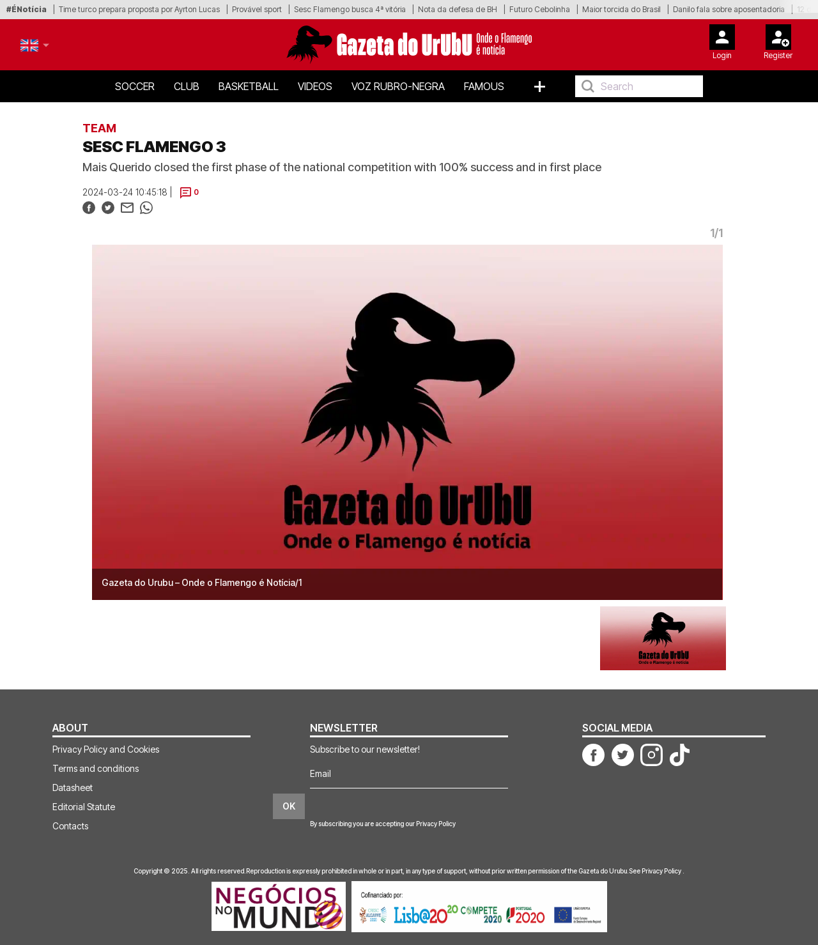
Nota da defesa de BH (457, 9)
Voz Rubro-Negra (398, 86)
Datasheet (72, 787)
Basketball (249, 86)
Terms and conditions (95, 768)
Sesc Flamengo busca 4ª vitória (350, 9)
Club (186, 86)
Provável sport (257, 9)
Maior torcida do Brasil (621, 9)
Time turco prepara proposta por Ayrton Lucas (139, 9)
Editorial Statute (83, 806)
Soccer (135, 86)
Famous (484, 86)
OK (288, 806)
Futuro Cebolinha (539, 9)
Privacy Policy (436, 823)
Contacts (70, 825)
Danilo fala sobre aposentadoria (729, 9)
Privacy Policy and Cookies (105, 749)
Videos (315, 86)
